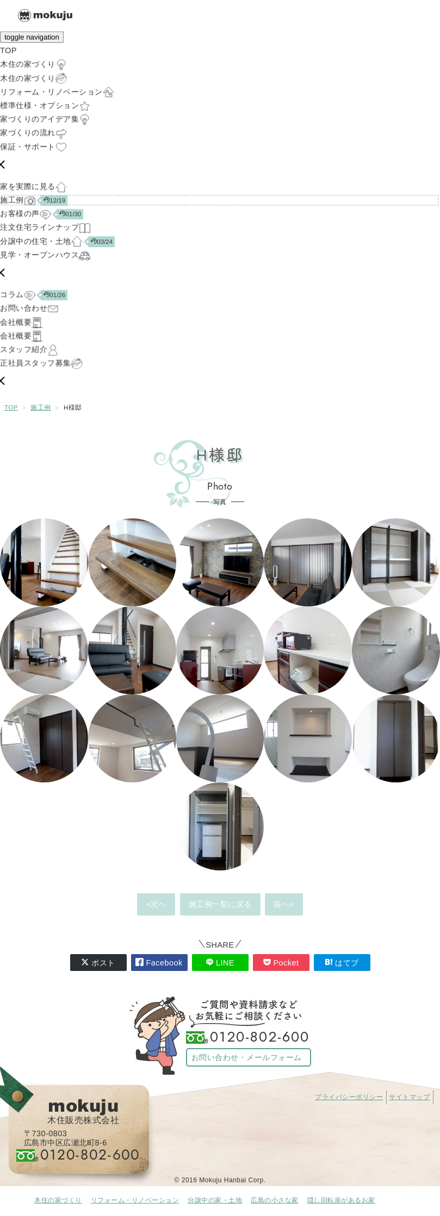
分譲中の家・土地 (215, 1200)
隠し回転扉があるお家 (341, 1200)
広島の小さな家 (275, 1200)
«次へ (156, 904)
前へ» (284, 904)
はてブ (342, 962)
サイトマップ (409, 1097)
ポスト (98, 962)
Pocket (281, 962)
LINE (220, 962)
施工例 (40, 407)
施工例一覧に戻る (220, 904)
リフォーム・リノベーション (135, 1200)
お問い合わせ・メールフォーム (246, 1057)
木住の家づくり (58, 1200)
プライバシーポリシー (349, 1097)
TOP (11, 407)
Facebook (158, 962)
